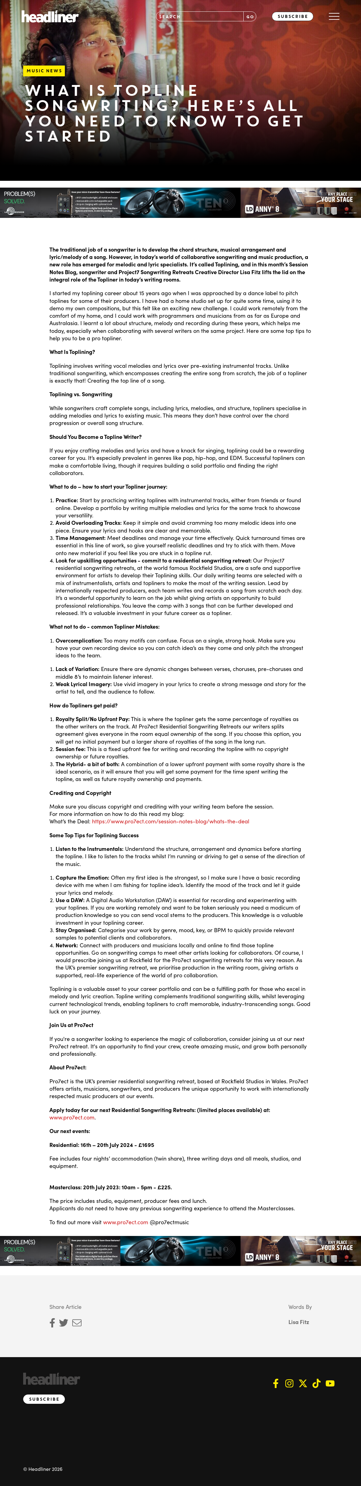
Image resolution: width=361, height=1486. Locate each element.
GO (250, 16)
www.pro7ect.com (71, 1116)
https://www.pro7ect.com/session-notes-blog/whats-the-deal (170, 820)
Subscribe (292, 16)
